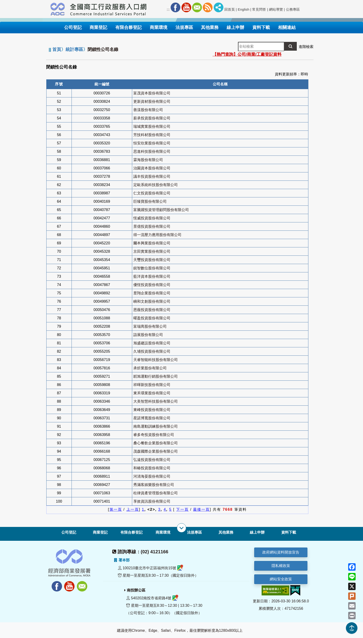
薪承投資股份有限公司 (151, 118)
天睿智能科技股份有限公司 (155, 360)
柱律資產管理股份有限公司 (155, 493)
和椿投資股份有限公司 (151, 468)
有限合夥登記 (131, 532)
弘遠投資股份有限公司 (151, 460)
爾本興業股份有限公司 (151, 243)
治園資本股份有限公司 (151, 168)
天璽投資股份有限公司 (151, 260)
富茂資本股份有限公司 (151, 93)
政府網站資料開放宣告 (280, 552)
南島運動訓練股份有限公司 (155, 426)
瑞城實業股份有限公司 (151, 126)
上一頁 (132, 509)
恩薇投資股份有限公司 (151, 310)
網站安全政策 (281, 579)
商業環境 (163, 532)
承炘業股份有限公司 (150, 368)
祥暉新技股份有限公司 (151, 385)
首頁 (56, 49)
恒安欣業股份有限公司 (151, 143)
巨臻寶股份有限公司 (150, 201)
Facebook (175, 7)
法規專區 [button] (184, 27)
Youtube (186, 7)
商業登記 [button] (98, 27)
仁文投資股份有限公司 (151, 193)
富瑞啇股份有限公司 (150, 326)
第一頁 (116, 509)
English (243, 9)
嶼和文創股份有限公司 (151, 301)
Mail (197, 7)
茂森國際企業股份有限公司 (155, 451)
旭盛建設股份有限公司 (151, 343)
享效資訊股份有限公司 (151, 501)
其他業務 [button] (210, 27)
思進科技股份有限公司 (151, 151)
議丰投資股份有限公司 (151, 176)
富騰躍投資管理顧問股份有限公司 (161, 210)
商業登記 (100, 532)
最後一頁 (201, 509)
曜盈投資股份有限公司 (151, 318)
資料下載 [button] (261, 27)
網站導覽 (276, 9)
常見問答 (259, 9)
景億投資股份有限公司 (151, 226)
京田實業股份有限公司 (151, 251)
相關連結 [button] (287, 27)
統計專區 (74, 49)
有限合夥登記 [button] (128, 27)
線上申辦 (257, 532)
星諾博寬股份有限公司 (151, 418)
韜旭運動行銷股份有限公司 (155, 376)
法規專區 (194, 532)
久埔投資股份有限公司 (151, 351)
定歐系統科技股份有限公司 (155, 185)
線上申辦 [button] (235, 27)
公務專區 (293, 9)
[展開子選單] (181, 527)
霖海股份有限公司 (148, 160)
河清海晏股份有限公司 (151, 476)
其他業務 (226, 532)
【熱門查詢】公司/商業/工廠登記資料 (247, 54)
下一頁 (182, 509)
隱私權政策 (281, 566)
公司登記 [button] (73, 27)
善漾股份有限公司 (148, 110)
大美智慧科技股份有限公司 (155, 401)
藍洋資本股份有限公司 (151, 276)
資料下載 (288, 532)
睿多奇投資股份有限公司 (153, 435)
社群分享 (218, 7)
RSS (208, 7)
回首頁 (229, 9)
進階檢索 (306, 47)
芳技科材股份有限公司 (151, 135)
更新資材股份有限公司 (151, 101)
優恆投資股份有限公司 (151, 285)
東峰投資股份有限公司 (151, 410)
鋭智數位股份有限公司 (151, 268)
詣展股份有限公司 (148, 335)
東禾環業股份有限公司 (151, 393)
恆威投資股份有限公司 (151, 218)
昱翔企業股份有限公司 (151, 293)
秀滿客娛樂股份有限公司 (153, 485)
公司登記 (68, 532)
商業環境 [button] (158, 27)
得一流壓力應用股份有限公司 (157, 235)
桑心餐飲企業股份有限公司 (155, 443)
